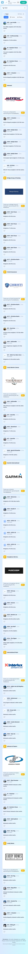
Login (23, 2)
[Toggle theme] (18, 2)
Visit (23, 112)
